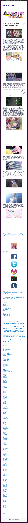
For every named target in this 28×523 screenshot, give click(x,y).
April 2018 (4, 442)
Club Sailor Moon (5, 345)
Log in (4, 513)
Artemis (4, 321)
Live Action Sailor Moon (6, 308)
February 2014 (5, 484)
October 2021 (5, 407)
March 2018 (4, 443)
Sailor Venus (12, 338)
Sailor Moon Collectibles (6, 358)
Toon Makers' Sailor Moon (6, 315)
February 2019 (5, 434)
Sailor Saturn (9, 234)
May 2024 (4, 385)
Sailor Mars (9, 233)
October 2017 (5, 447)
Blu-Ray (11, 321)
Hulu (7, 42)
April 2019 (4, 432)
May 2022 (4, 401)
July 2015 (4, 470)
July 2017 (4, 450)
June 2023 (4, 392)
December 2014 (5, 476)
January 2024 (5, 388)
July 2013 (4, 490)
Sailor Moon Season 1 (16, 335)
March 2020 (4, 423)
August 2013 (5, 489)
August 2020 (5, 419)
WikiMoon (4, 369)
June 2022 (4, 400)
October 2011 (5, 504)
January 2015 (5, 475)
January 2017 (5, 455)
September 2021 (5, 408)
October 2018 (5, 437)
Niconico (4, 355)
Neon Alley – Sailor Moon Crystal (7, 354)
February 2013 (5, 494)
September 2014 (5, 478)
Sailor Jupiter (16, 326)
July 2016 (4, 460)
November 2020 (5, 416)
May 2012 (4, 502)
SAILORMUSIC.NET (5, 365)
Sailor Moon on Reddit (6, 360)
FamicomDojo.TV (7, 0)
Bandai (7, 321)
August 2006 (5, 509)
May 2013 (4, 492)
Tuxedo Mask (19, 234)
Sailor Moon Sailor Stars (8, 335)
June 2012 (4, 501)
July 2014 (4, 480)
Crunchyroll (20, 41)
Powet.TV (3, 0)
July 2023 (4, 391)
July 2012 (4, 500)
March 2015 (4, 473)
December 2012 (5, 496)
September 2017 (5, 448)
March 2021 (4, 413)
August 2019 (5, 429)
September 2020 (5, 418)
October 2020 (5, 417)
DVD (10, 323)
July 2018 (4, 440)
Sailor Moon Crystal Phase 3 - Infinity (15, 332)
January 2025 (5, 381)
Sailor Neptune (8, 336)
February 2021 (5, 414)
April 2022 (4, 402)
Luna (8, 324)
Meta (4, 310)
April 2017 (4, 452)
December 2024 (5, 382)
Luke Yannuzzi (5, 292)
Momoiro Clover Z (14, 232)
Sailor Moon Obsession (6, 359)
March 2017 (4, 453)
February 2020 (5, 424)
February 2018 (5, 444)
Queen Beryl (7, 326)
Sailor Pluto (14, 336)
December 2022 (5, 397)
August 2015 (5, 469)
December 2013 (5, 486)
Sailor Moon (18, 328)
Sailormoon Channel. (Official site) (7, 363)
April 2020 (4, 422)
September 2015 (5, 468)
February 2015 (5, 474)
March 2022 (4, 403)
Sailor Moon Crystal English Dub (10, 330)
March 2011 (4, 507)
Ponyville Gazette (13, 0)
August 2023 (5, 390)
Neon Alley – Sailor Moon (6, 353)
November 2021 (5, 406)
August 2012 (5, 499)
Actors (4, 304)
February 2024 (5, 387)
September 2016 (5, 458)
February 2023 (5, 395)
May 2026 (4, 375)
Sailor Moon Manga (5, 313)
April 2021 (4, 412)
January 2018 (5, 445)
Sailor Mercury (10, 328)
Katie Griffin (15, 323)
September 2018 (5, 438)
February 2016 (5, 464)
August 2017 (5, 449)
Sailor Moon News (18, 0)
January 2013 (5, 495)
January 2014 (5, 485)
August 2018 (5, 439)
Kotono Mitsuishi (19, 323)
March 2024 (4, 386)
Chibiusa (15, 321)
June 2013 (4, 491)
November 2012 (5, 497)
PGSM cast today (5, 356)
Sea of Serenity (5, 366)
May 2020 (4, 421)
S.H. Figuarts (11, 326)
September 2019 (5, 428)
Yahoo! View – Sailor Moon (6, 370)
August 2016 (5, 459)
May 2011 (4, 506)
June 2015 (4, 471)
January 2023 (5, 396)
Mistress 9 (9, 232)
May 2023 (4, 393)
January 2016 (5, 465)
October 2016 (5, 457)
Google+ (14, 281)
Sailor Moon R (17, 334)
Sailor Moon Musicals (6, 314)
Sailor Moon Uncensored (6, 361)
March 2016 (4, 463)
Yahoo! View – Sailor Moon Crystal (7, 371)
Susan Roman (17, 338)
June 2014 (4, 481)
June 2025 (4, 380)
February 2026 (5, 376)
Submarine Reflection (14, 234)
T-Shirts (21, 338)
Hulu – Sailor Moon (5, 348)
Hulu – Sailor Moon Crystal (6, 349)
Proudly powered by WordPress (14, 519)
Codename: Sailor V (6, 305)
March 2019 (4, 433)
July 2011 (4, 505)
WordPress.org (5, 515)
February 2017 (5, 454)
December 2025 (5, 377)
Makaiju (7, 232)
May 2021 (4, 411)
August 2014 (5, 479)
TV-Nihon (4, 368)
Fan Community (5, 307)
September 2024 (5, 383)
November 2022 (5, 398)
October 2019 (5, 427)
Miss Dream (4, 350)
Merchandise (5, 309)
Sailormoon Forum (5, 364)
